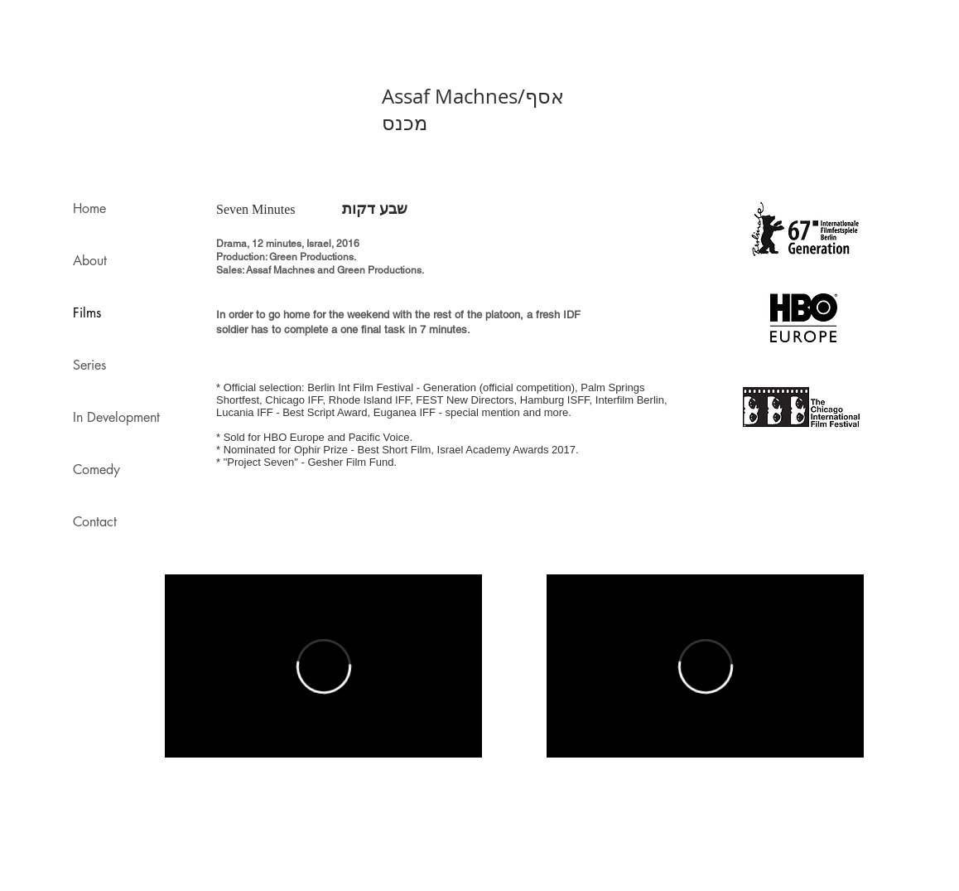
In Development (116, 417)
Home (89, 208)
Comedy (96, 469)
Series (89, 365)
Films (87, 313)
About (90, 260)
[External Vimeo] (323, 666)
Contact (95, 521)
